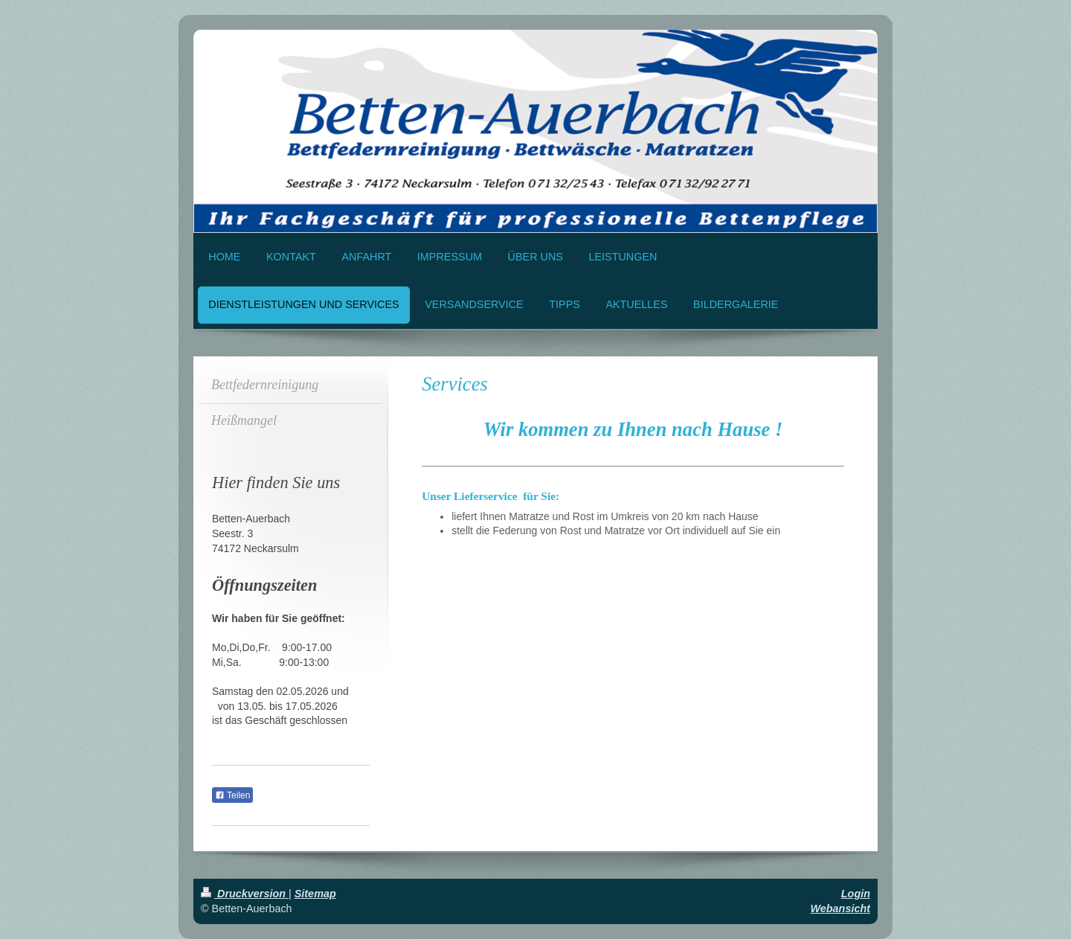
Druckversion (245, 894)
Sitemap (315, 894)
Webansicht (841, 908)
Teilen (232, 795)
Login (855, 894)
